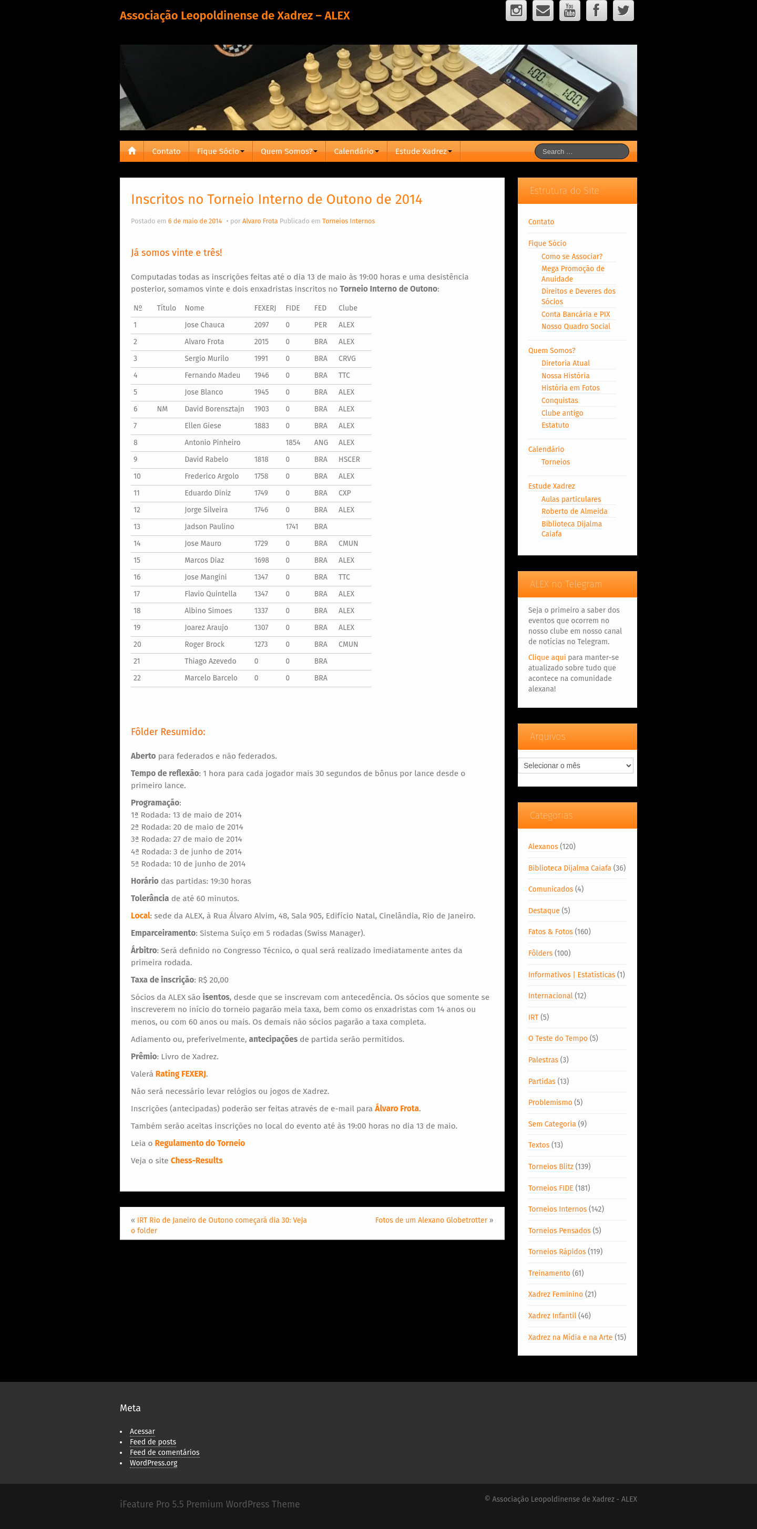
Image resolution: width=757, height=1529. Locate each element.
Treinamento (549, 1273)
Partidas (542, 1081)
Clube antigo (562, 413)
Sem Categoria (552, 1124)
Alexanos (543, 846)
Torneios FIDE (551, 1188)
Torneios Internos (348, 221)
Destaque (544, 910)
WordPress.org (153, 1463)
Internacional (550, 995)
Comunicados (550, 889)
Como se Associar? (571, 256)
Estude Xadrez (423, 151)
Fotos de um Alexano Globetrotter (431, 1220)
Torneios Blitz (551, 1166)
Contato (166, 151)
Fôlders (540, 953)
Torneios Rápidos (557, 1251)
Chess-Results (197, 1160)
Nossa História (565, 375)
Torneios (555, 462)
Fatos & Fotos (550, 931)
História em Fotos (570, 388)
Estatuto (555, 425)
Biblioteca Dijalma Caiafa (569, 868)
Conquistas (559, 400)
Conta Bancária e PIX (575, 314)
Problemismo (550, 1102)
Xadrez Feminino (555, 1294)
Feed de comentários (165, 1452)
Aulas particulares (571, 499)
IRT (533, 1017)
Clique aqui (547, 657)
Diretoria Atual (565, 363)
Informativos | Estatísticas (571, 974)
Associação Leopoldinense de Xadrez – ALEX (235, 15)
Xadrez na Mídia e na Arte (570, 1337)
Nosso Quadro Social (575, 326)
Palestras (543, 1060)
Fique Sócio (220, 151)
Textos (538, 1145)
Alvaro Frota (260, 221)
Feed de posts (153, 1442)
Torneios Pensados (559, 1230)
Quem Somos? (289, 151)
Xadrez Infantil (552, 1315)
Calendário (356, 151)
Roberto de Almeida (574, 511)
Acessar (142, 1431)
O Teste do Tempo (558, 1038)
